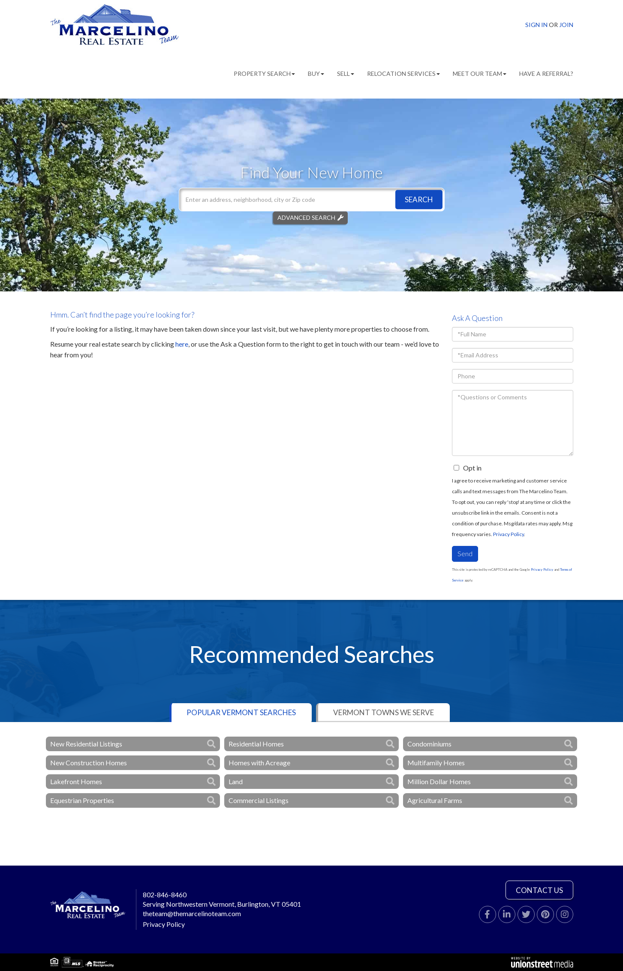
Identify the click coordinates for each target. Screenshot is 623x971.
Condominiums (429, 744)
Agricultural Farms (434, 800)
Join (566, 24)
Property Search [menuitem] (264, 73)
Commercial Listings (259, 800)
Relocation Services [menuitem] (403, 73)
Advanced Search (306, 217)
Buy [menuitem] (316, 73)
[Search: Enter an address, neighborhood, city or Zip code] (312, 199)
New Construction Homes (88, 762)
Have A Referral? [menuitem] (546, 73)
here (181, 344)
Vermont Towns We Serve (383, 712)
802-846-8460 (165, 894)
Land (236, 781)
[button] (418, 199)
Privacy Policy (508, 534)
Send (465, 553)
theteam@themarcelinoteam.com (192, 913)
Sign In (536, 24)
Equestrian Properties (82, 800)
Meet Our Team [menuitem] (479, 73)
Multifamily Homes (436, 762)
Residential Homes (256, 744)
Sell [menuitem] (345, 73)
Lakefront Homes (76, 781)
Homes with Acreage (259, 762)
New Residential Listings (86, 744)
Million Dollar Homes (439, 781)
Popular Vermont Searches (241, 712)
